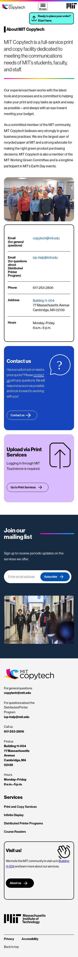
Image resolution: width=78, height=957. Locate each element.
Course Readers (15, 832)
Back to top (11, 947)
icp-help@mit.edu (45, 257)
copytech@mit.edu (46, 238)
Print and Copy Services (20, 807)
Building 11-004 (43, 300)
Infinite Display (14, 815)
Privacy (9, 939)
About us (15, 883)
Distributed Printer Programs (23, 823)
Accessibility (30, 939)
